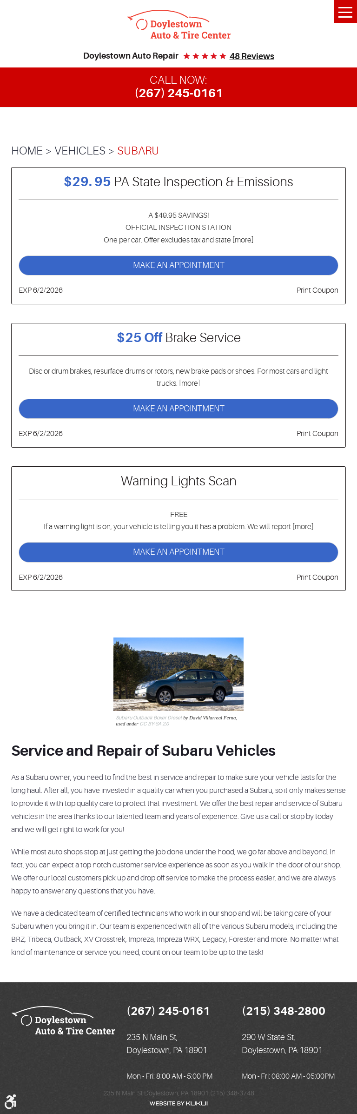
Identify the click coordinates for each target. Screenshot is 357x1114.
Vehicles (80, 151)
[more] (242, 240)
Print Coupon (317, 290)
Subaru (138, 151)
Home (27, 151)
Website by (178, 1103)
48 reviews (252, 56)
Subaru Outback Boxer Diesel (149, 718)
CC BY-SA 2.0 (154, 724)
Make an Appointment (179, 265)
